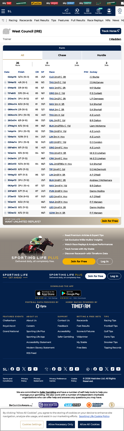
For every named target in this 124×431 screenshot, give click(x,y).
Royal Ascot (9, 326)
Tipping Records (112, 347)
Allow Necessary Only (60, 424)
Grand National (11, 331)
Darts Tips (109, 336)
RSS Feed (31, 353)
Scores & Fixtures (86, 331)
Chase (62, 55)
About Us (31, 320)
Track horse (111, 31)
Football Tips (111, 326)
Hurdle (101, 55)
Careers (30, 326)
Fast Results (83, 326)
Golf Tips (108, 331)
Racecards (82, 320)
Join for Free (110, 221)
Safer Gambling (66, 336)
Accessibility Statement (38, 342)
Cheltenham (9, 320)
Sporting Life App (35, 336)
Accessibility (64, 331)
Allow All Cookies (89, 424)
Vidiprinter (82, 336)
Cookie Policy (74, 380)
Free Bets (82, 347)
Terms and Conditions (7, 380)
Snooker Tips (111, 342)
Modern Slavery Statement (40, 347)
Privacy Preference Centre (57, 380)
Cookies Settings (32, 424)
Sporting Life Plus (35, 331)
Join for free (95, 276)
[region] (62, 419)
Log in (114, 276)
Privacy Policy (24, 380)
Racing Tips (110, 320)
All (22, 55)
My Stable (82, 342)
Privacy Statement (38, 380)
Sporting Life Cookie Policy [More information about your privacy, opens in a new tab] (94, 416)
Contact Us (64, 320)
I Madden (115, 39)
